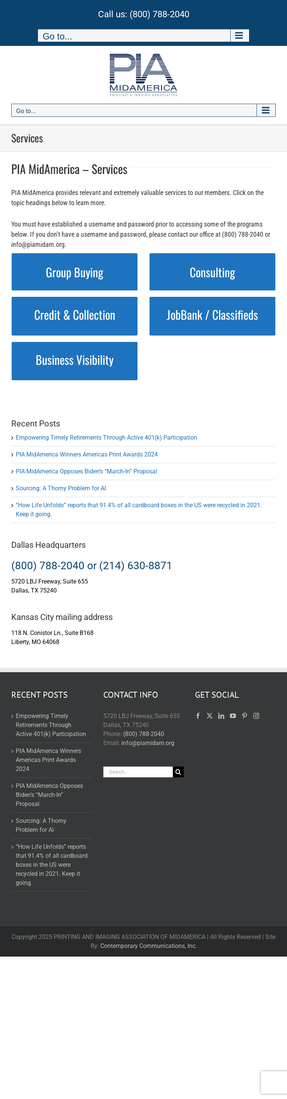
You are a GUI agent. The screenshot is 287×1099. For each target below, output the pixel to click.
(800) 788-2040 (159, 14)
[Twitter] (210, 716)
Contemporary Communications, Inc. (148, 945)
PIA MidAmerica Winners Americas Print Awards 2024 (87, 454)
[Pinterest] (245, 716)
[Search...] (138, 771)
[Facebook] (198, 716)
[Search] (178, 771)
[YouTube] (233, 716)
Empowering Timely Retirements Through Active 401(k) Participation (106, 437)
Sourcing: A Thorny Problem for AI (61, 488)
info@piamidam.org (147, 743)
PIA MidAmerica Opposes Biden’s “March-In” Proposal (86, 471)
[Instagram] (256, 716)
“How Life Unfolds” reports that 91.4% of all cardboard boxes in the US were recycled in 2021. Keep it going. (52, 864)
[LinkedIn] (221, 716)
